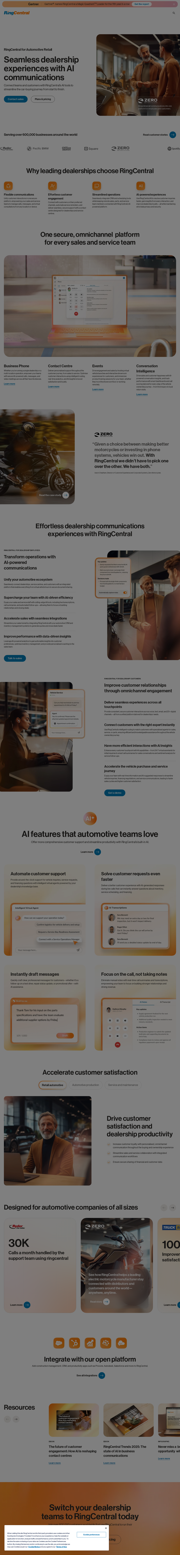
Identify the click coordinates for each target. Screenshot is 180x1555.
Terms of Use (61, 1547)
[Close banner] (106, 1528)
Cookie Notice (34, 1547)
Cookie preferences (91, 1535)
